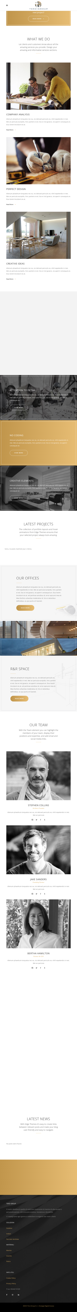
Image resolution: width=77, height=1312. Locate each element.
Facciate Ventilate (12, 1239)
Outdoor (9, 1228)
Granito (9, 1256)
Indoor (8, 1234)
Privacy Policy (11, 1284)
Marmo (8, 1250)
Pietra (8, 1261)
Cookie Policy (11, 1278)
